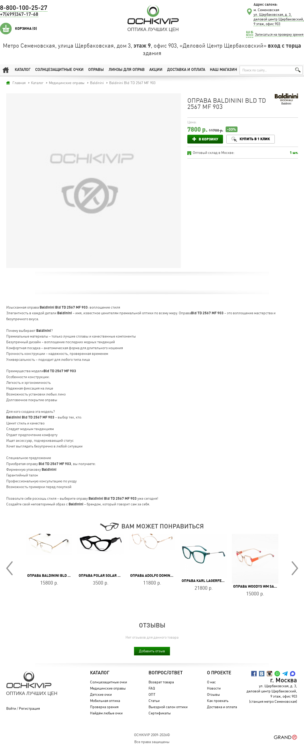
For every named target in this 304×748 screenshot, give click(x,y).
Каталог (23, 70)
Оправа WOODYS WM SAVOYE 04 (260, 586)
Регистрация (29, 708)
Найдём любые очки (106, 713)
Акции (155, 70)
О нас (211, 682)
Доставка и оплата (186, 70)
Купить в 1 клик (255, 139)
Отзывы (213, 694)
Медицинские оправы (108, 688)
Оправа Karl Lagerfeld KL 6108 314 (214, 580)
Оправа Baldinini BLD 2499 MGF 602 (59, 575)
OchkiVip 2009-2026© (152, 734)
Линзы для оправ (127, 70)
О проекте (219, 673)
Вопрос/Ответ (166, 673)
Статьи (154, 700)
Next (295, 568)
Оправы (96, 70)
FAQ (152, 688)
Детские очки (101, 694)
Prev (9, 568)
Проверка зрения (104, 707)
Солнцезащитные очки (59, 70)
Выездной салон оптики (168, 707)
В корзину (208, 139)
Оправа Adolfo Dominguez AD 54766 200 (166, 575)
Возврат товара (161, 682)
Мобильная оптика (105, 700)
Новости (214, 688)
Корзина (26, 28)
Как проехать (217, 700)
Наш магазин (223, 70)
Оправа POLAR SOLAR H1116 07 (106, 575)
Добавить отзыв (152, 651)
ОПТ (152, 694)
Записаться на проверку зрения (279, 34)
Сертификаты (160, 713)
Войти (11, 708)
